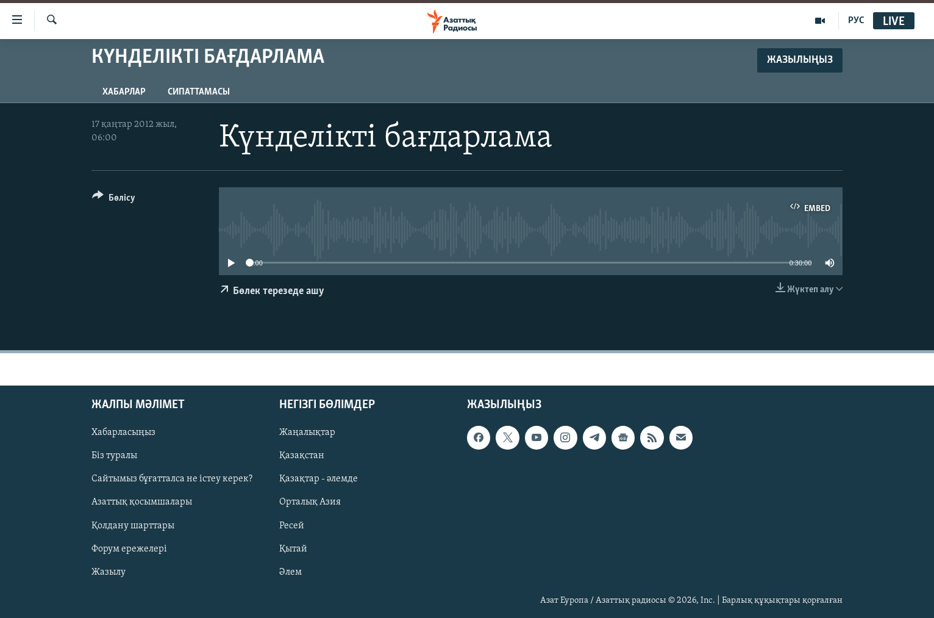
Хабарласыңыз (123, 432)
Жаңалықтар (307, 432)
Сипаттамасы (199, 92)
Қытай (293, 548)
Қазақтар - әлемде (318, 479)
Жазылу (108, 572)
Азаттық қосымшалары (141, 502)
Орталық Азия (310, 502)
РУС (856, 21)
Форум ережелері (129, 548)
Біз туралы (114, 456)
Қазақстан (301, 456)
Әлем (290, 572)
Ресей (291, 525)
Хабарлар (124, 92)
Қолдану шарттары (132, 525)
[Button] (113, 199)
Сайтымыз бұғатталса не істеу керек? (171, 479)
